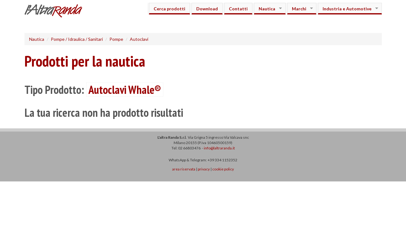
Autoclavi (139, 39)
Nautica (268, 8)
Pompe (116, 39)
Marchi (300, 8)
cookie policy (223, 169)
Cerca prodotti (169, 8)
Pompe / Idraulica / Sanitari (77, 39)
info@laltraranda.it (219, 148)
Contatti (238, 8)
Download (207, 8)
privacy (204, 169)
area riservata (183, 169)
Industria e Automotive (348, 8)
